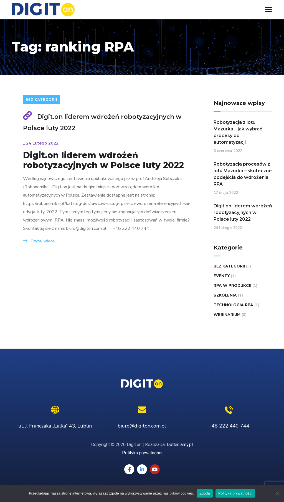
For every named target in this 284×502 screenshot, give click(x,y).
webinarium (227, 314)
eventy (222, 276)
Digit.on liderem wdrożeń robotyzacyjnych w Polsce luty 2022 (103, 160)
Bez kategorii (41, 99)
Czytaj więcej (39, 241)
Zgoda (204, 493)
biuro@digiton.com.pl (142, 426)
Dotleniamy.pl (180, 444)
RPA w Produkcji (232, 285)
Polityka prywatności (142, 452)
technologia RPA (233, 305)
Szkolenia (225, 295)
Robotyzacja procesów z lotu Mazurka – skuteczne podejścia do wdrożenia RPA (243, 174)
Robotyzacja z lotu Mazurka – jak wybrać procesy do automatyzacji (238, 132)
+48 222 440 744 (229, 426)
